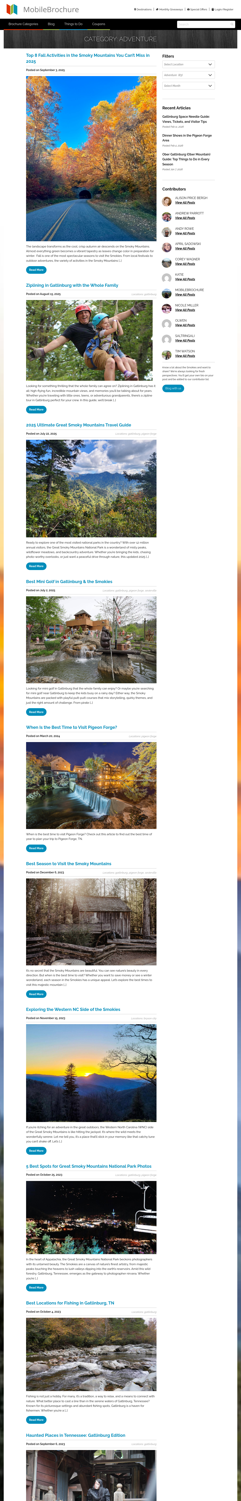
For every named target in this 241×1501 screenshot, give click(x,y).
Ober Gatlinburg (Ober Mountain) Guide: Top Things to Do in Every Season (186, 159)
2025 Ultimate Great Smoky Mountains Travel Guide (78, 424)
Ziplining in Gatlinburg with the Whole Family (72, 285)
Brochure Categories (23, 24)
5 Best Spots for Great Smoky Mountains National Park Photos (88, 1166)
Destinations (143, 9)
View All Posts (185, 202)
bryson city (150, 1018)
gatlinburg (150, 294)
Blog (51, 24)
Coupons (98, 24)
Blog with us (173, 388)
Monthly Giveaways (169, 9)
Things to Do (73, 24)
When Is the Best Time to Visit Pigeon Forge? (71, 727)
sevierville (151, 590)
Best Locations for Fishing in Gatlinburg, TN (70, 1302)
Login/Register (222, 9)
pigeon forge (149, 433)
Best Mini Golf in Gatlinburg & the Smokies (69, 581)
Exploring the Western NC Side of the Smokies (73, 1009)
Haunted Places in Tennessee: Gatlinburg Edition (75, 1435)
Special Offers (197, 9)
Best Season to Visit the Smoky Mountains (68, 863)
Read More (36, 269)
